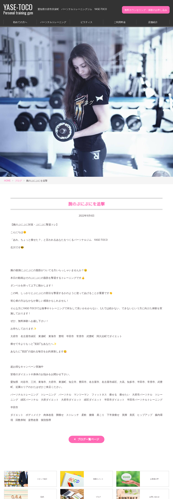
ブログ (18, 180)
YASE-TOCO (18, 9)
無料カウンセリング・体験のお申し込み (146, 10)
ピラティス (86, 22)
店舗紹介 (153, 22)
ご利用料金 (120, 22)
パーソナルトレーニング (53, 22)
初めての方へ (20, 22)
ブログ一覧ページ (88, 439)
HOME (7, 180)
